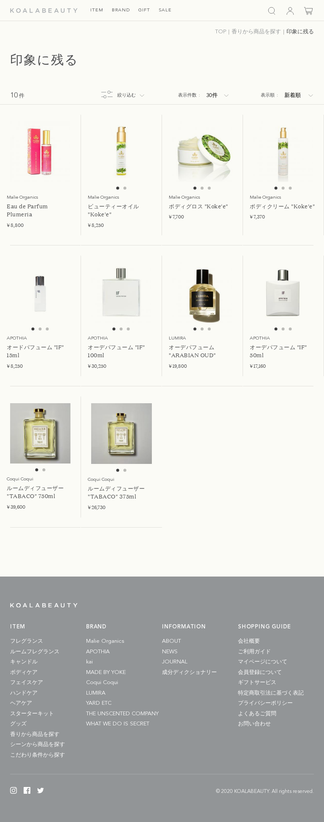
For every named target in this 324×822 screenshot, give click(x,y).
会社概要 (249, 641)
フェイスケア (26, 682)
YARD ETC (98, 703)
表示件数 (189, 95)
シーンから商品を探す (37, 744)
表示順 (269, 95)
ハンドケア (24, 693)
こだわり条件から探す (37, 755)
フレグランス (26, 641)
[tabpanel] (40, 151)
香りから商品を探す (34, 734)
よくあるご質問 (257, 714)
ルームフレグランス (34, 652)
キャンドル (24, 662)
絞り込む (126, 95)
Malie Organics (105, 641)
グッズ (18, 724)
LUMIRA (95, 693)
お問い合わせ (254, 724)
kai (89, 662)
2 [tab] (125, 188)
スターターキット (32, 714)
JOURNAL (174, 662)
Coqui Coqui (102, 682)
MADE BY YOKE (106, 672)
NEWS (170, 652)
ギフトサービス (257, 682)
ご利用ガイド (254, 652)
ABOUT (171, 641)
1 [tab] (117, 188)
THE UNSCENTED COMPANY (122, 714)
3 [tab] (209, 188)
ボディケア (24, 672)
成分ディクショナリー (189, 672)
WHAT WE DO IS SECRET (117, 724)
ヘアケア (21, 703)
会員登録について (260, 672)
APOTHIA (98, 652)
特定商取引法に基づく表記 (271, 693)
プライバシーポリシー (265, 703)
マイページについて (262, 662)
